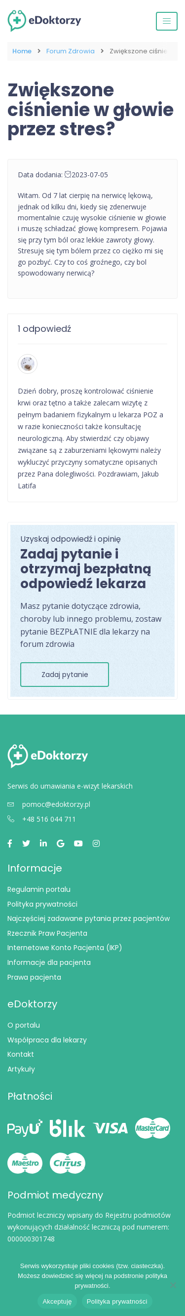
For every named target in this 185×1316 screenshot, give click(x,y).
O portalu (23, 1025)
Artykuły (21, 1069)
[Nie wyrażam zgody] (173, 1285)
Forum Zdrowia (70, 51)
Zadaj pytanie (64, 674)
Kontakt (20, 1054)
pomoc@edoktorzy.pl (48, 804)
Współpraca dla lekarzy (47, 1040)
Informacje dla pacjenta (49, 962)
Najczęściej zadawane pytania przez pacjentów (88, 918)
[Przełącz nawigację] (167, 21)
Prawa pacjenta (34, 977)
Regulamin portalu (39, 889)
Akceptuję (57, 1301)
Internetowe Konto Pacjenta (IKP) (64, 948)
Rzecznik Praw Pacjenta (47, 933)
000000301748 (31, 1238)
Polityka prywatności (42, 904)
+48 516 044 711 (41, 819)
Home (22, 51)
